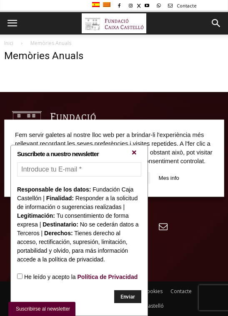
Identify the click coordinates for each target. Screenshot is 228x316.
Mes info (169, 177)
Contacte (181, 5)
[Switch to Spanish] (97, 4)
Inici (8, 43)
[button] (216, 23)
